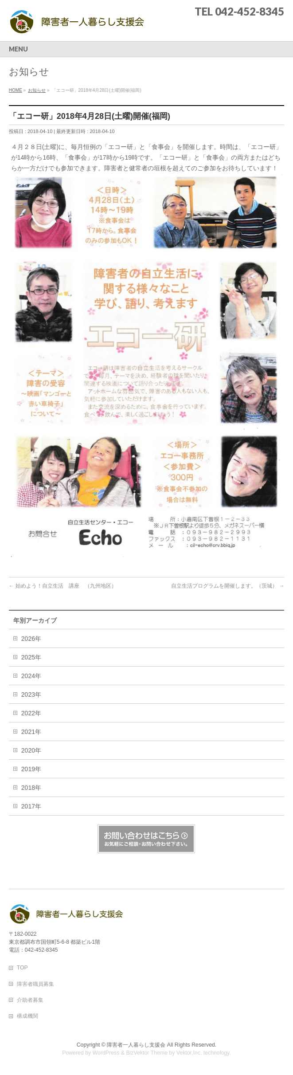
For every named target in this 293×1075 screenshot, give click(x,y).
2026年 (31, 638)
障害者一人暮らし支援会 (136, 1045)
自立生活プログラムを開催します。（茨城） (227, 586)
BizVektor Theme (147, 1053)
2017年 (31, 806)
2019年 (31, 769)
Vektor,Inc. (189, 1053)
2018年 (31, 787)
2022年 (31, 713)
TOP (22, 968)
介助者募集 (30, 1000)
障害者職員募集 (35, 984)
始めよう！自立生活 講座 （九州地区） (63, 586)
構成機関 (27, 1016)
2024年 (31, 675)
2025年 (31, 657)
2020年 (31, 750)
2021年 (31, 731)
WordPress (106, 1053)
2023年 (31, 694)
